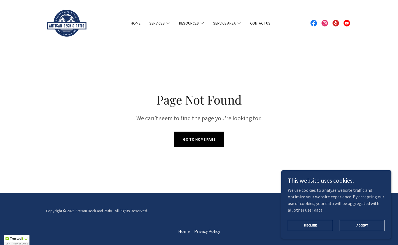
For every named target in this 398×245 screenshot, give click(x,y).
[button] (159, 23)
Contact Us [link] (260, 23)
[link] (66, 22)
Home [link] (135, 23)
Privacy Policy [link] (207, 231)
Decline (310, 225)
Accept (362, 225)
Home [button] (184, 231)
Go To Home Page (199, 139)
